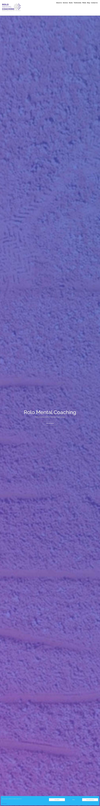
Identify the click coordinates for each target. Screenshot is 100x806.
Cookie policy (4, 803)
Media (84, 2)
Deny (73, 799)
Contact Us (94, 2)
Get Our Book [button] (50, 423)
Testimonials (77, 2)
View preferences (90, 799)
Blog (88, 2)
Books (71, 2)
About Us (59, 2)
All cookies (57, 799)
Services (65, 2)
